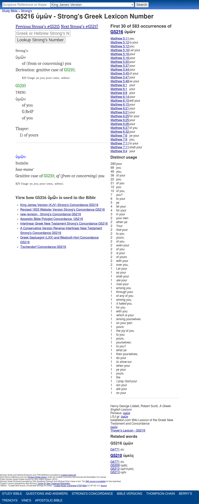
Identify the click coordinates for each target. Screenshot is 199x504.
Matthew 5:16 (120, 50)
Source (104, 486)
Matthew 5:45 (120, 73)
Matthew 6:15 (120, 100)
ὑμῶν (126, 413)
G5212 (115, 468)
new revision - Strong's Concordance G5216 (50, 214)
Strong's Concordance (92, 493)
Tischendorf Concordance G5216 (43, 247)
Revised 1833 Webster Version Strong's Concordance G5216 (62, 209)
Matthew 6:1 (119, 85)
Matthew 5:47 (120, 77)
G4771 (115, 449)
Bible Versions (129, 493)
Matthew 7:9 (119, 139)
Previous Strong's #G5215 (38, 26)
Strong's (26, 11)
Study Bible (9, 11)
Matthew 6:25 (120, 116)
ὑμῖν (118, 472)
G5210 (69, 69)
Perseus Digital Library (37, 477)
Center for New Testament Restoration (54, 484)
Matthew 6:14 (120, 96)
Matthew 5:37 (120, 65)
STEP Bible (82, 486)
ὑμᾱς (118, 465)
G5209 (115, 465)
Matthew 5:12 (120, 42)
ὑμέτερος (122, 468)
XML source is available (96, 481)
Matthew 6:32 (120, 131)
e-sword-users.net (68, 475)
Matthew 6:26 (120, 124)
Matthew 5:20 (120, 61)
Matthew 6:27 (120, 127)
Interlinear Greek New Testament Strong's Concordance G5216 (64, 223)
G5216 (116, 32)
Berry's (185, 493)
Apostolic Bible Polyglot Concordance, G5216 (51, 219)
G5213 (115, 472)
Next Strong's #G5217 (79, 26)
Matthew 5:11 (120, 38)
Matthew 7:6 (119, 135)
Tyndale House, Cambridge (65, 486)
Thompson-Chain (160, 493)
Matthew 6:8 (119, 93)
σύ (117, 449)
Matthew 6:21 (120, 108)
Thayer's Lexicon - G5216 (127, 430)
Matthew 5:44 (120, 69)
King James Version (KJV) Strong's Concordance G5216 (59, 205)
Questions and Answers (47, 493)
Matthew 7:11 (120, 143)
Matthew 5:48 (120, 81)
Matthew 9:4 (119, 151)
